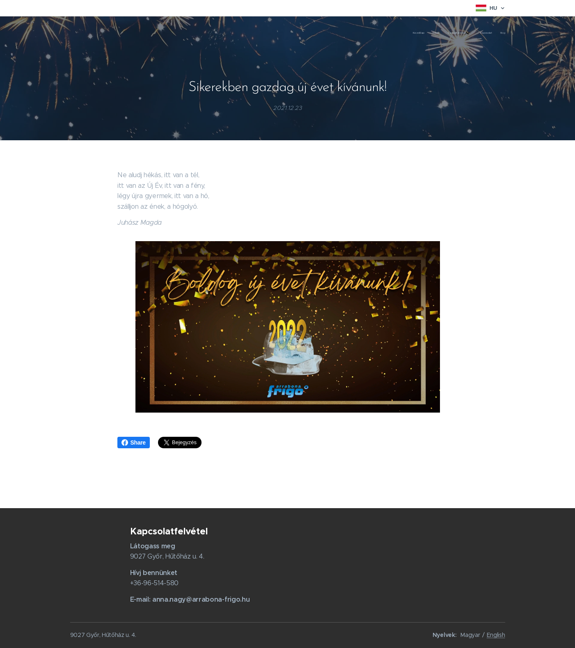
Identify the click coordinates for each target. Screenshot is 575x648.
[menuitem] (467, 33)
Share (133, 442)
